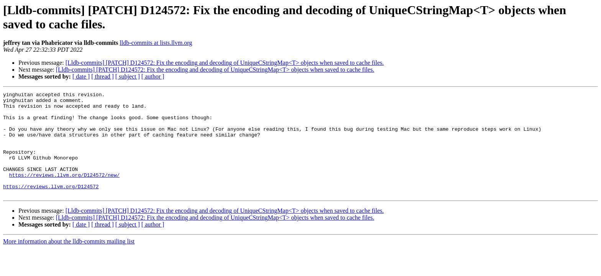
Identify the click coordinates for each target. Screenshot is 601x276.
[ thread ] (102, 76)
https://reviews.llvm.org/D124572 (51, 205)
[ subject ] (127, 76)
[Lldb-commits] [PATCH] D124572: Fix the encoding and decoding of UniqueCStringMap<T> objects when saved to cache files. (225, 62)
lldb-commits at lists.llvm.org (156, 42)
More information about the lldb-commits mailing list (69, 262)
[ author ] (152, 76)
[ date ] (81, 76)
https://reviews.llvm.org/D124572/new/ (64, 192)
